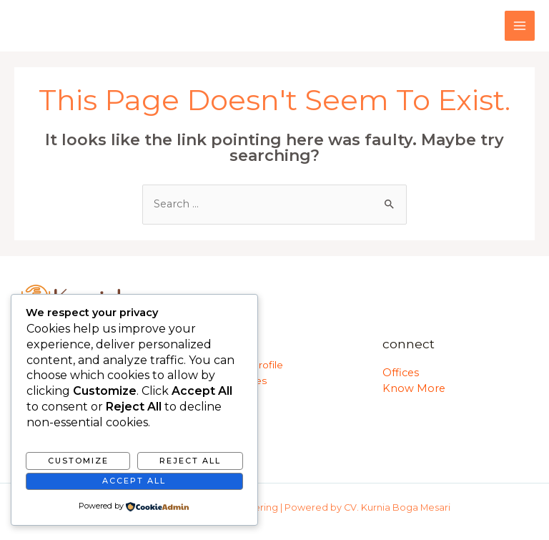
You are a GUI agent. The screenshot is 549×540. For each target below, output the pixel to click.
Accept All (134, 481)
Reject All (190, 461)
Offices (400, 372)
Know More (413, 388)
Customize (78, 461)
